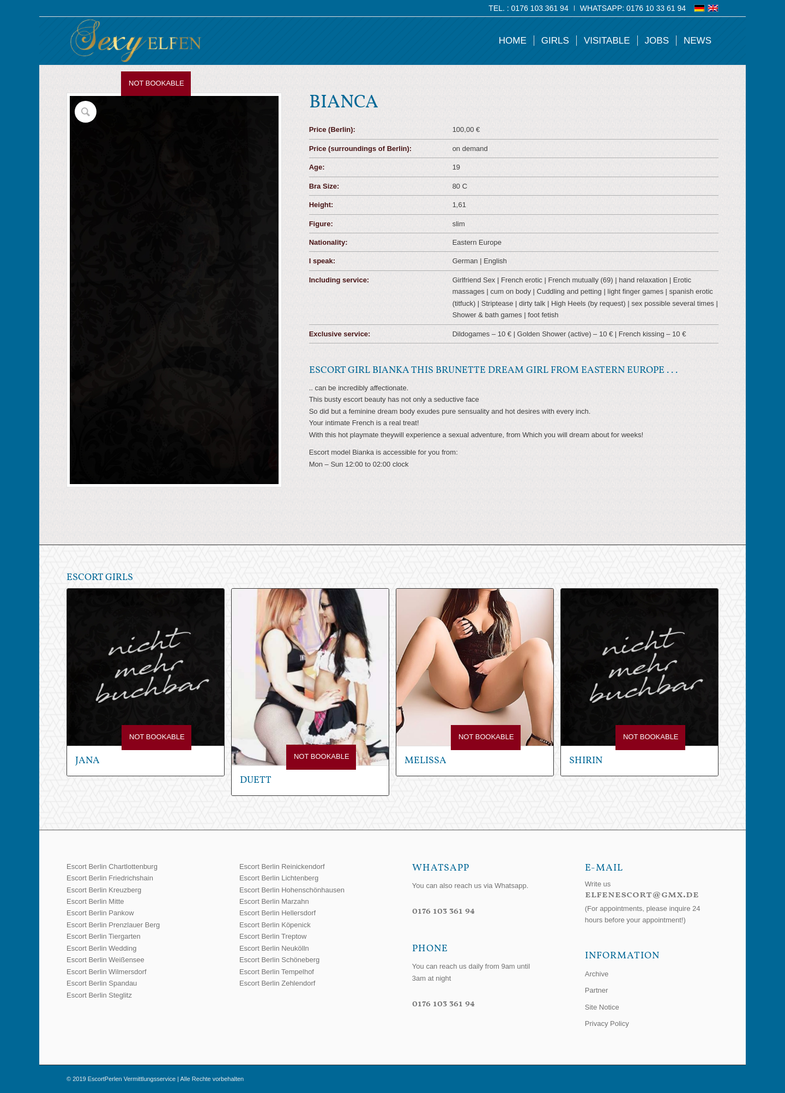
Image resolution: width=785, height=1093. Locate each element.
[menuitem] (528, 8)
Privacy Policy (607, 1023)
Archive (596, 974)
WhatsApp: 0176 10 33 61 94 (633, 8)
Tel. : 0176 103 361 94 (528, 8)
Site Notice (602, 1007)
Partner (596, 990)
